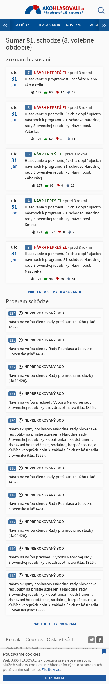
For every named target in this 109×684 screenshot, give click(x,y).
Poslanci (75, 25)
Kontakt (14, 639)
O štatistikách (60, 639)
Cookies (34, 639)
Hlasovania (48, 25)
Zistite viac (51, 669)
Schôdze (23, 25)
